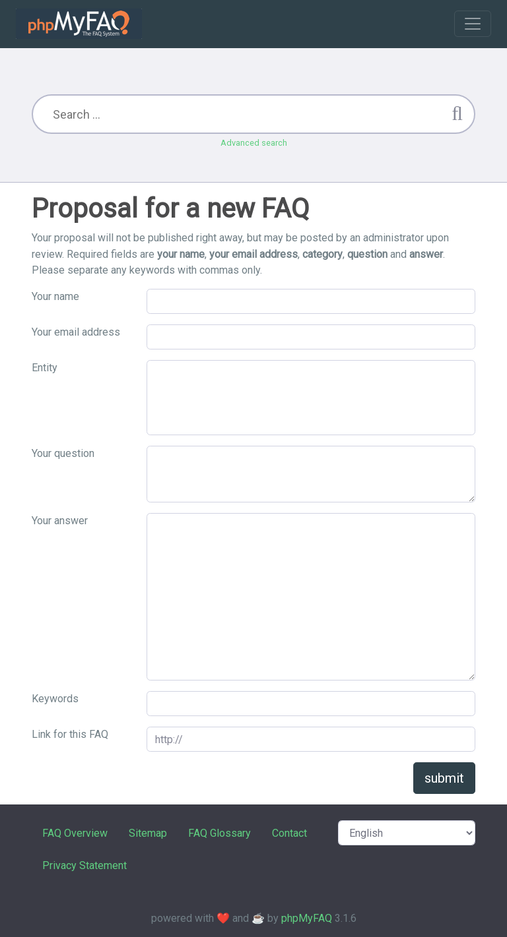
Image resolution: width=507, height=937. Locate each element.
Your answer (60, 520)
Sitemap (148, 833)
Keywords (55, 698)
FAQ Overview (75, 833)
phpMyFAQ (306, 918)
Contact (289, 833)
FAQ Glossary (219, 833)
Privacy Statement (84, 865)
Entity (44, 367)
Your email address (76, 332)
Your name (55, 296)
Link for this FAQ (70, 734)
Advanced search (253, 143)
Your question (63, 453)
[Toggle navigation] (472, 24)
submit (444, 778)
